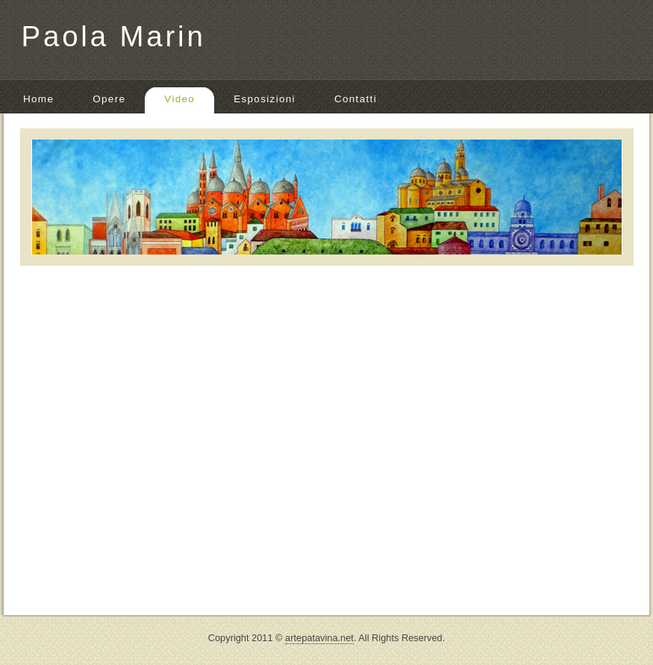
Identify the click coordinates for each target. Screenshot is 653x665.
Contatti (355, 98)
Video (179, 98)
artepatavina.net (319, 637)
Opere (109, 98)
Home (38, 98)
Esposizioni (265, 98)
